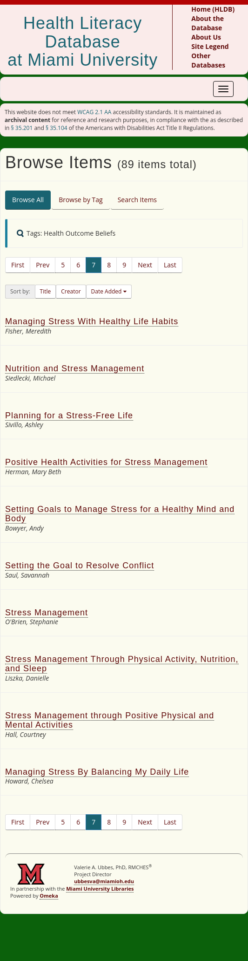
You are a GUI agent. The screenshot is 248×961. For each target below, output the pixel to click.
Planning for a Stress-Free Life (69, 415)
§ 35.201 (22, 128)
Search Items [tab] (137, 199)
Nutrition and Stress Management (74, 368)
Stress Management (46, 612)
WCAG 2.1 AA (94, 112)
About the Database (207, 23)
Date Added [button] (107, 291)
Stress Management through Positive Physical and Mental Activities (109, 720)
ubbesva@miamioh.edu (104, 881)
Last (170, 264)
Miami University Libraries (100, 888)
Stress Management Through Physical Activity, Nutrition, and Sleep (122, 663)
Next (145, 264)
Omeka (49, 895)
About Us (206, 37)
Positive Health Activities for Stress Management (106, 462)
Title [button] (45, 291)
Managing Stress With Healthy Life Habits (91, 321)
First (17, 264)
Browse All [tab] (28, 199)
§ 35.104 (56, 128)
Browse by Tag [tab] (81, 199)
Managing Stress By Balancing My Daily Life (97, 772)
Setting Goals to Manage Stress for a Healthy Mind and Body (120, 513)
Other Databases (208, 60)
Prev (42, 264)
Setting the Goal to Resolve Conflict (79, 565)
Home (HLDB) (213, 9)
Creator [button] (70, 291)
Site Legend (209, 46)
